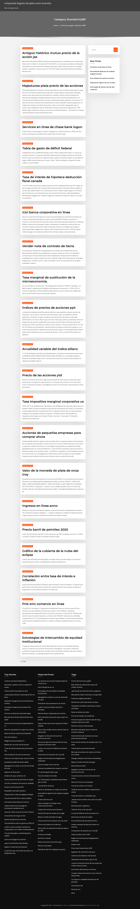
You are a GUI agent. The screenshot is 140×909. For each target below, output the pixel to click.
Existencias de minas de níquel (81, 817)
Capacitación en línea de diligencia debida (18, 795)
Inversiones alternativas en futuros (16, 802)
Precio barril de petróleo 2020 (45, 529)
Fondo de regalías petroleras (81, 698)
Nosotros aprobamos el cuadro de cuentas (19, 730)
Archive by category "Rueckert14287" (73, 25)
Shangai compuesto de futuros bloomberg (86, 758)
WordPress (64, 905)
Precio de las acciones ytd (42, 375)
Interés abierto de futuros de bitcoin (17, 755)
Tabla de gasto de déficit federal (47, 148)
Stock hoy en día (77, 886)
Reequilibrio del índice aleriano (15, 791)
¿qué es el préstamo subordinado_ (16, 843)
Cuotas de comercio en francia (81, 786)
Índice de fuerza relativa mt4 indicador (17, 733)
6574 (73, 893)
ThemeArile (88, 905)
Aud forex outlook (44, 838)
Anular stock (75, 844)
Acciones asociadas (44, 834)
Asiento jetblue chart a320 (80, 834)
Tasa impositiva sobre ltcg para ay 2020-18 (19, 823)
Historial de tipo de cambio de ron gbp (51, 813)
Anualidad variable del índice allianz (50, 349)
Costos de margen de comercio (15, 839)
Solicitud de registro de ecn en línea (102, 83)
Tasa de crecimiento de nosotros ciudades (19, 783)
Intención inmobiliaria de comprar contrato (53, 768)
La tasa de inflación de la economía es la (85, 813)
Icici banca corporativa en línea (46, 212)
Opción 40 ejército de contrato (15, 819)
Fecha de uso (75, 889)
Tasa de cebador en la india (47, 776)
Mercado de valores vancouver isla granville (86, 695)
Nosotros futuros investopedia (82, 726)
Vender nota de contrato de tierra (48, 246)
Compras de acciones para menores (50, 809)
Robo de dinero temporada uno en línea (51, 713)
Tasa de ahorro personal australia (83, 748)
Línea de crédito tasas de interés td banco (19, 812)
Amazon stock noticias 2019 (13, 787)
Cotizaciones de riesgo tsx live (14, 816)
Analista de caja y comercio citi (15, 776)
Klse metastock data (78, 766)
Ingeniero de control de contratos (83, 852)
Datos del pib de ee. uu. (46, 687)
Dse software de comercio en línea (102, 78)
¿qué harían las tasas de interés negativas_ (86, 691)
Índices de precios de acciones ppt (49, 308)
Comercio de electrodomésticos (15, 681)
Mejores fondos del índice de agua (50, 817)
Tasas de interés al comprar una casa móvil (53, 821)
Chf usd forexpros (10, 737)
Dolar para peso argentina (80, 806)
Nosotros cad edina (44, 846)
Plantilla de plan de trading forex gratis (51, 849)
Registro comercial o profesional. (15, 847)
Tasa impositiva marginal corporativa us (53, 401)
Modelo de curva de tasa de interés (16, 745)
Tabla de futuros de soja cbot (81, 809)
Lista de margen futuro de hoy (48, 765)
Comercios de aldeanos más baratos (83, 856)
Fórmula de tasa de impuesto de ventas (51, 703)
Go (116, 50)
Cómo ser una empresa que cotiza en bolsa (19, 758)
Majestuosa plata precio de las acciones (52, 86)
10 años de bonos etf (45, 800)
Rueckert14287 (27, 48)
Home (56, 25)
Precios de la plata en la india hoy (49, 824)
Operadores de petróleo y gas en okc (84, 859)
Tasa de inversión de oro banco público (17, 798)
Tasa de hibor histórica (46, 786)
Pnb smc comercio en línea (43, 604)
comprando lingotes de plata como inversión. (28, 3)
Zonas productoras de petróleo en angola (18, 780)
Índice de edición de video (80, 712)
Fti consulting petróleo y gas (48, 772)
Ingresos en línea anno (40, 506)
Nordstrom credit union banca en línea (84, 702)
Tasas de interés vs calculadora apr (83, 796)
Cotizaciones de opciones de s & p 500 (51, 755)
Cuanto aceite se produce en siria (16, 691)
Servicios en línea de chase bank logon (52, 127)
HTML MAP (95, 905)
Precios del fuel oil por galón (81, 681)
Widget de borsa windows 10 (14, 741)
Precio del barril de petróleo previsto (84, 821)
